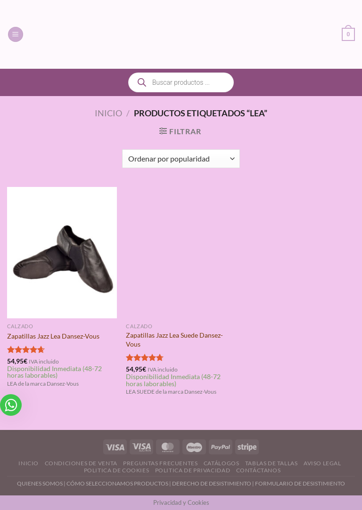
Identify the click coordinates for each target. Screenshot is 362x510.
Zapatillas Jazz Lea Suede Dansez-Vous (174, 339)
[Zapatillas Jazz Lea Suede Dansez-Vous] (181, 252)
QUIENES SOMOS (40, 483)
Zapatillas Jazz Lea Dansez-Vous (53, 336)
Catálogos (221, 463)
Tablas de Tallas (271, 463)
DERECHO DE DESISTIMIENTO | (213, 483)
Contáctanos (258, 470)
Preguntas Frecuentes (160, 463)
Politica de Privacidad (192, 470)
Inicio (108, 113)
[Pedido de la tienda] (180, 158)
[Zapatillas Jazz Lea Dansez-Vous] (62, 252)
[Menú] (15, 34)
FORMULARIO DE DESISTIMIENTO (300, 483)
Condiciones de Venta (81, 463)
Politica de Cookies (116, 470)
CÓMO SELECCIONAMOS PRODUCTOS (117, 483)
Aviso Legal (322, 463)
